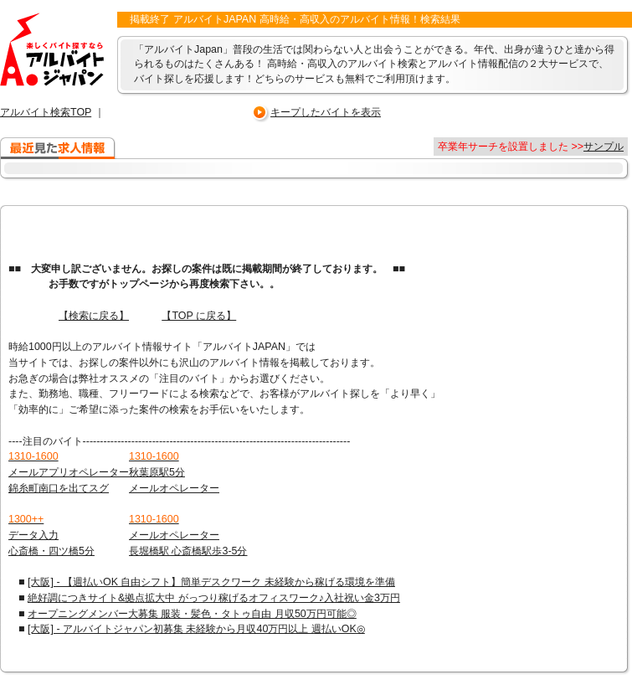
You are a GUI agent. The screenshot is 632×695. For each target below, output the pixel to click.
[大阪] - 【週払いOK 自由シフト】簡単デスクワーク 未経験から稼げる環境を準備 (211, 582)
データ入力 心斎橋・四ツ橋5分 (51, 534)
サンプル (603, 146)
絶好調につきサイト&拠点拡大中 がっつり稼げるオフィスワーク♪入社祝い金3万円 (214, 598)
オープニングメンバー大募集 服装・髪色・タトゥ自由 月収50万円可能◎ (192, 614)
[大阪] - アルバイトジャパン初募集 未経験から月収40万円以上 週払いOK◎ (196, 629)
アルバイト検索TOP (45, 112)
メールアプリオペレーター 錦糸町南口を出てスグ (68, 471)
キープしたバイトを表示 (325, 112)
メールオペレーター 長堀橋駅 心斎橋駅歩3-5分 (188, 534)
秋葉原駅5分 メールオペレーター (174, 471)
